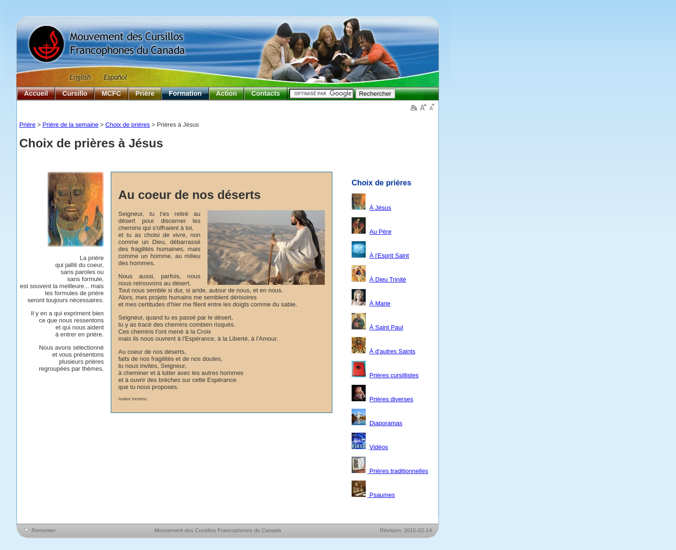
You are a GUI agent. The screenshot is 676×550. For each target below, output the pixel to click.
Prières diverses (391, 399)
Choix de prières (128, 124)
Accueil (36, 93)
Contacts (265, 93)
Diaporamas (385, 423)
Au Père (380, 231)
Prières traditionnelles (398, 470)
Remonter (43, 530)
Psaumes (381, 494)
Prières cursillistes (394, 375)
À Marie (380, 303)
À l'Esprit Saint (389, 255)
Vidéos (378, 447)
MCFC (111, 93)
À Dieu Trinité (387, 279)
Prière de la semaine (71, 124)
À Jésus (380, 207)
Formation (185, 93)
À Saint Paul (386, 327)
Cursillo (74, 93)
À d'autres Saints (392, 351)
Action (226, 93)
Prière (144, 93)
